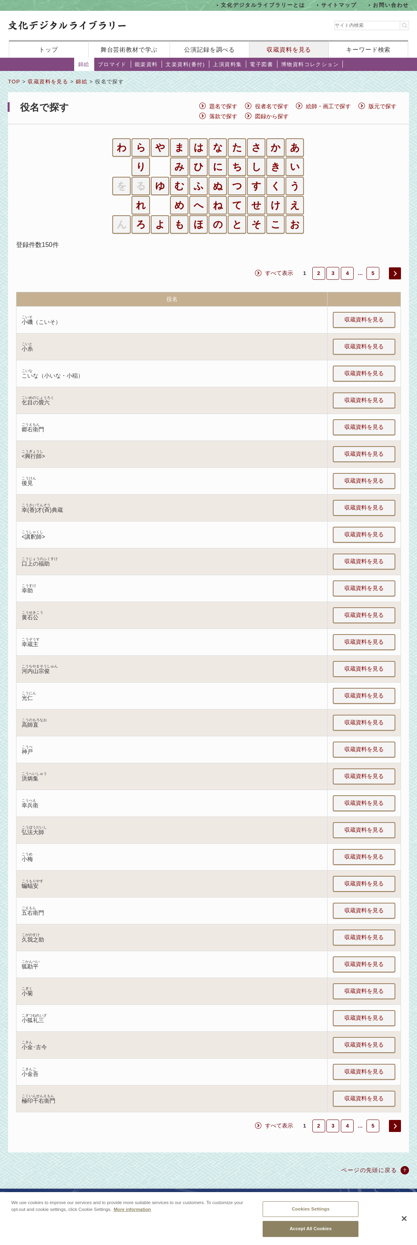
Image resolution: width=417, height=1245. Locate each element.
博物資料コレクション (310, 64)
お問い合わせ (391, 5)
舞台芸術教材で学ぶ (129, 49)
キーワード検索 (368, 49)
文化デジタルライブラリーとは (263, 5)
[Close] (404, 1223)
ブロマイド (112, 64)
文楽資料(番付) (185, 64)
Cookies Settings (311, 1213)
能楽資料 (146, 64)
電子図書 (261, 64)
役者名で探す (272, 106)
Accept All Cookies (310, 1233)
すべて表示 (279, 273)
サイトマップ (339, 5)
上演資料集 (227, 64)
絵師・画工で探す (328, 106)
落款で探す (223, 116)
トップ (48, 49)
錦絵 (84, 64)
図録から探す (272, 116)
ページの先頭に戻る (369, 1170)
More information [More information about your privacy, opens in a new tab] (132, 1213)
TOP (14, 82)
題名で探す (223, 106)
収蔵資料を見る (289, 49)
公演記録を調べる (209, 49)
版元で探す (382, 106)
